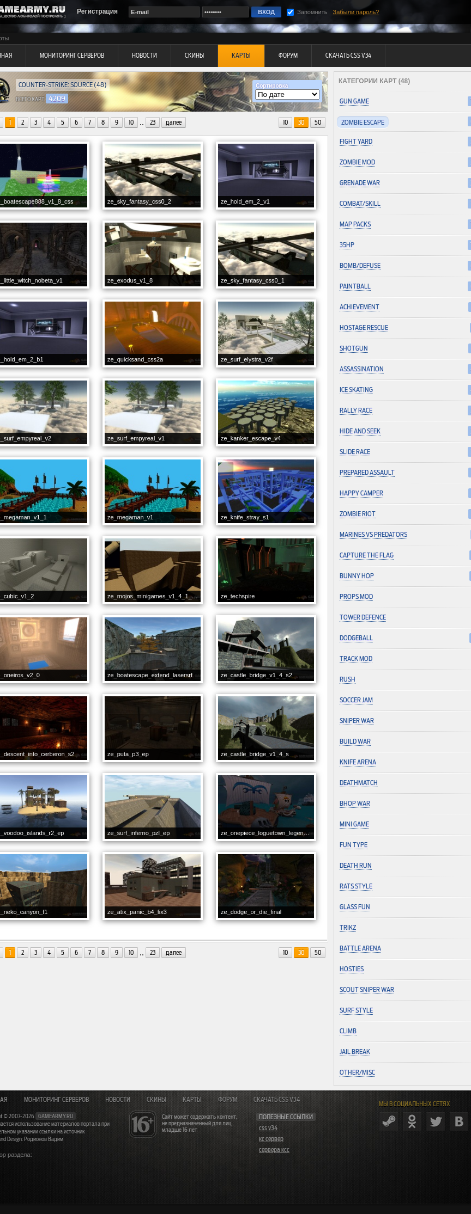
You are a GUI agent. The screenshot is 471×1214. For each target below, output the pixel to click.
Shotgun (354, 348)
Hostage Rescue (364, 327)
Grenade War (360, 183)
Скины (156, 1099)
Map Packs (355, 224)
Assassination (362, 369)
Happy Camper (361, 493)
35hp (347, 245)
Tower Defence (363, 617)
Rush (347, 679)
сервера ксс (274, 1150)
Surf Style (356, 1010)
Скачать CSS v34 (276, 1099)
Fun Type (353, 845)
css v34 (268, 1128)
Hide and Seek (360, 431)
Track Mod (356, 658)
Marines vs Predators (373, 534)
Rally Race (356, 410)
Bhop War (355, 803)
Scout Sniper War (367, 989)
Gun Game (354, 101)
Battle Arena (360, 948)
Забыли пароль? (356, 12)
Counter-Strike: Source (56, 85)
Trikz (348, 927)
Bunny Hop (357, 576)
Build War (355, 741)
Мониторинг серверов (56, 1099)
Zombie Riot (358, 514)
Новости (117, 1099)
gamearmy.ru (55, 1116)
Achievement (359, 307)
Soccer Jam (356, 700)
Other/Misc (357, 1072)
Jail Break (355, 1051)
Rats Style (356, 886)
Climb (348, 1031)
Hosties (352, 969)
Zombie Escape (362, 122)
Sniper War (357, 720)
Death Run (356, 865)
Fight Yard (356, 141)
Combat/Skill (360, 203)
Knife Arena (358, 762)
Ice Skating (356, 389)
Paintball (355, 286)
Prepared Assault (367, 472)
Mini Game (354, 824)
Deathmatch (359, 782)
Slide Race (355, 451)
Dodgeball (356, 638)
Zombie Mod (357, 162)
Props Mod (356, 596)
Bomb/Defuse (360, 265)
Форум (227, 1099)
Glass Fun (355, 907)
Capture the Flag (367, 555)
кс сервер (271, 1139)
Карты (192, 1099)
